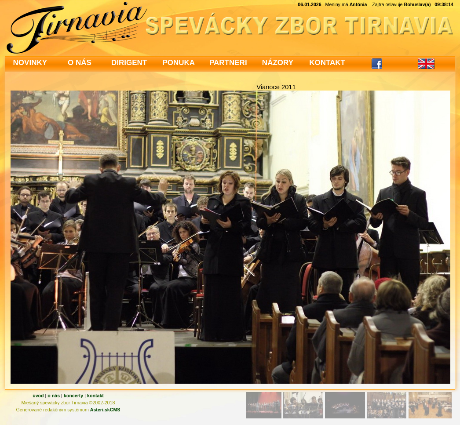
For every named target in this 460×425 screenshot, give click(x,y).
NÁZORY (277, 62)
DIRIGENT (129, 62)
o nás (53, 395)
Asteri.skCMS (105, 409)
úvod (38, 395)
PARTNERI (228, 62)
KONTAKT (327, 62)
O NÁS (79, 62)
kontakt (95, 395)
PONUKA (178, 62)
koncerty (73, 395)
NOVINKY (30, 62)
